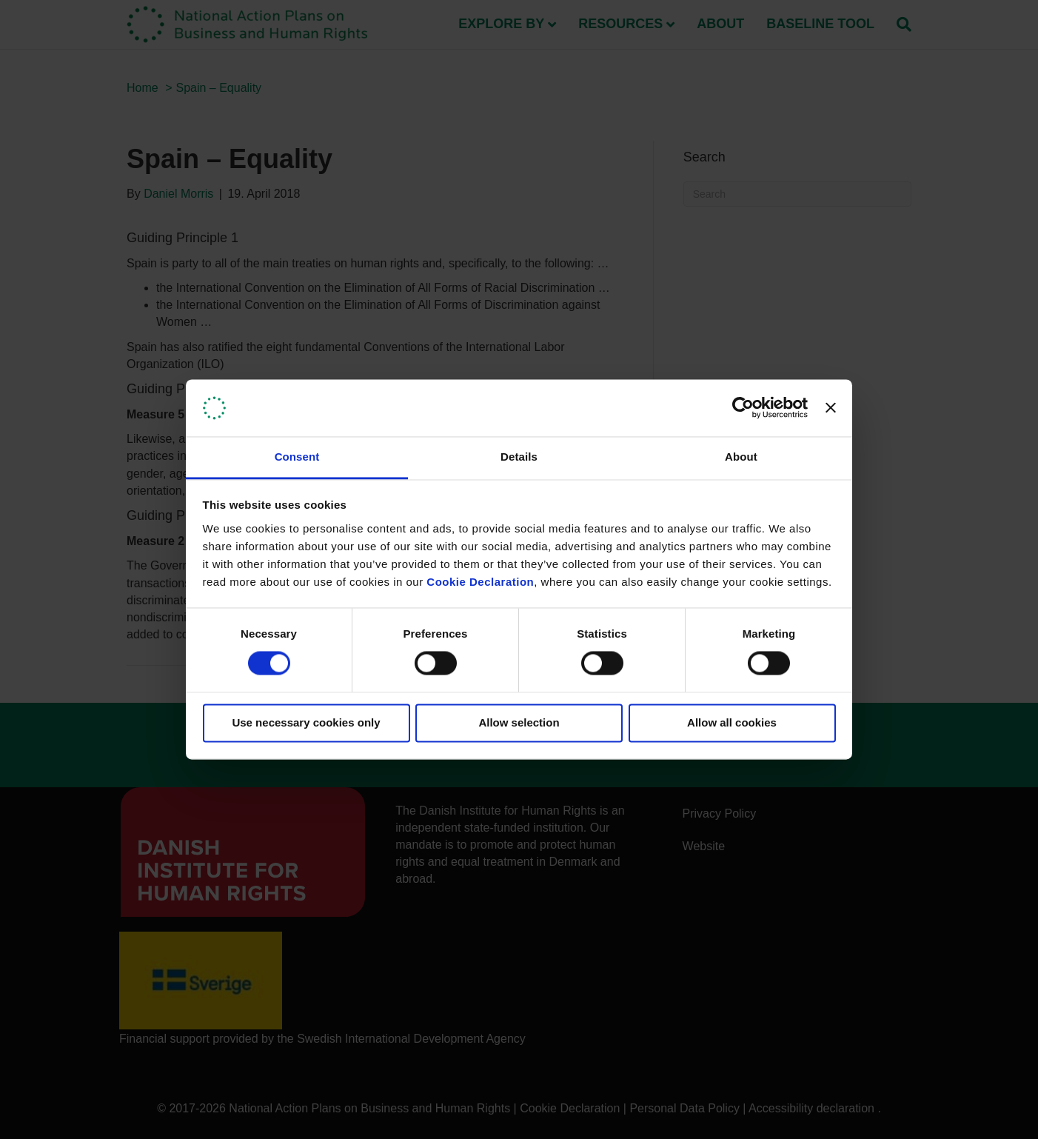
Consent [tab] (297, 456)
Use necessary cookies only (306, 722)
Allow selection (518, 722)
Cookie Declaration (480, 581)
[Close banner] (831, 408)
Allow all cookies (732, 722)
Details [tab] (519, 456)
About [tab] (741, 456)
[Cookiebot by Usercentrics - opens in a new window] (743, 408)
